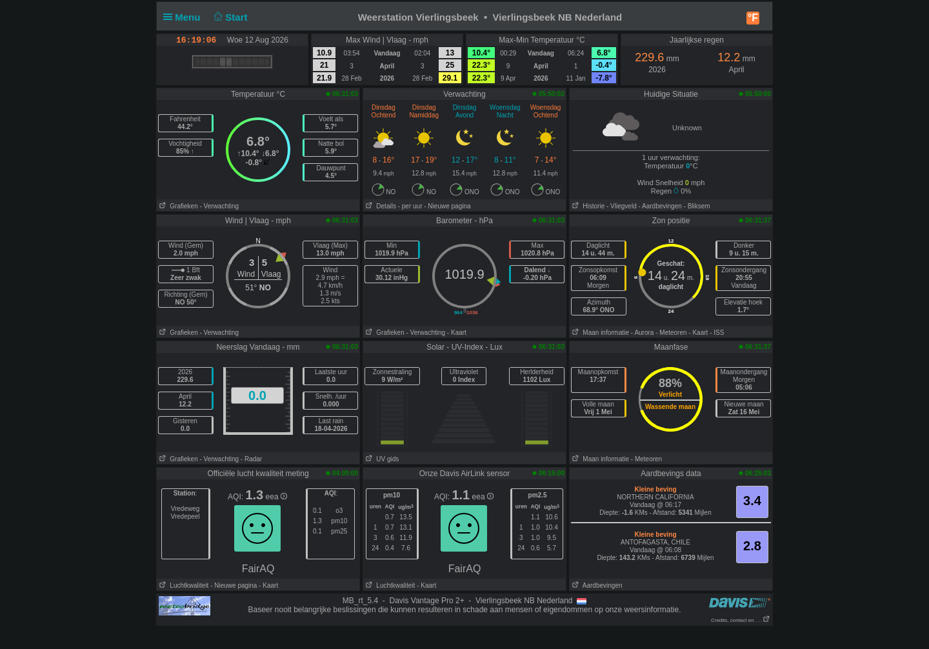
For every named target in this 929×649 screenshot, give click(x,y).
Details (379, 206)
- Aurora (642, 332)
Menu (184, 17)
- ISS (717, 332)
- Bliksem (697, 206)
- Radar (251, 459)
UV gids (381, 459)
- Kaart (456, 332)
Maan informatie (599, 332)
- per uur (410, 206)
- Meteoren (670, 332)
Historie (587, 206)
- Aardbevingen (660, 206)
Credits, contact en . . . (740, 620)
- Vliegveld (621, 206)
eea (276, 496)
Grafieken (177, 206)
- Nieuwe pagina (447, 206)
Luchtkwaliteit (182, 585)
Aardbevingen (596, 585)
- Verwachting (219, 206)
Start (229, 17)
